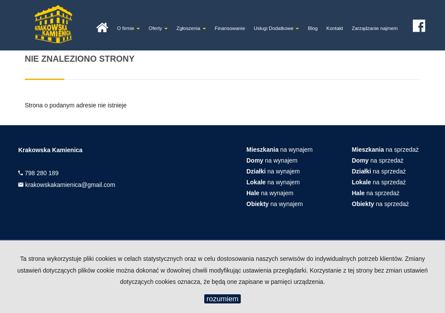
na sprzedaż (385, 149)
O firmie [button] (128, 28)
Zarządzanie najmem (375, 28)
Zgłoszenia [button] (191, 28)
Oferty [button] (158, 28)
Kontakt (334, 28)
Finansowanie (230, 28)
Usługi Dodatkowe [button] (276, 28)
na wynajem (279, 149)
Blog (313, 28)
